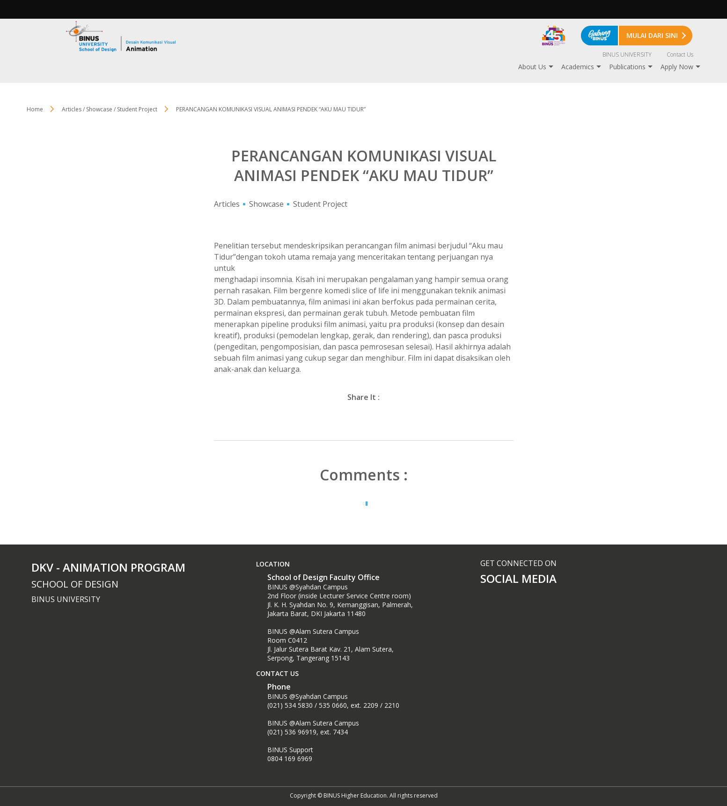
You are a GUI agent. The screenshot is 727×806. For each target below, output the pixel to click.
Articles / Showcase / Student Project (109, 109)
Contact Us (680, 54)
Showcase (266, 204)
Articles (227, 204)
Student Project (320, 204)
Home (35, 109)
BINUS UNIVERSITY (627, 54)
